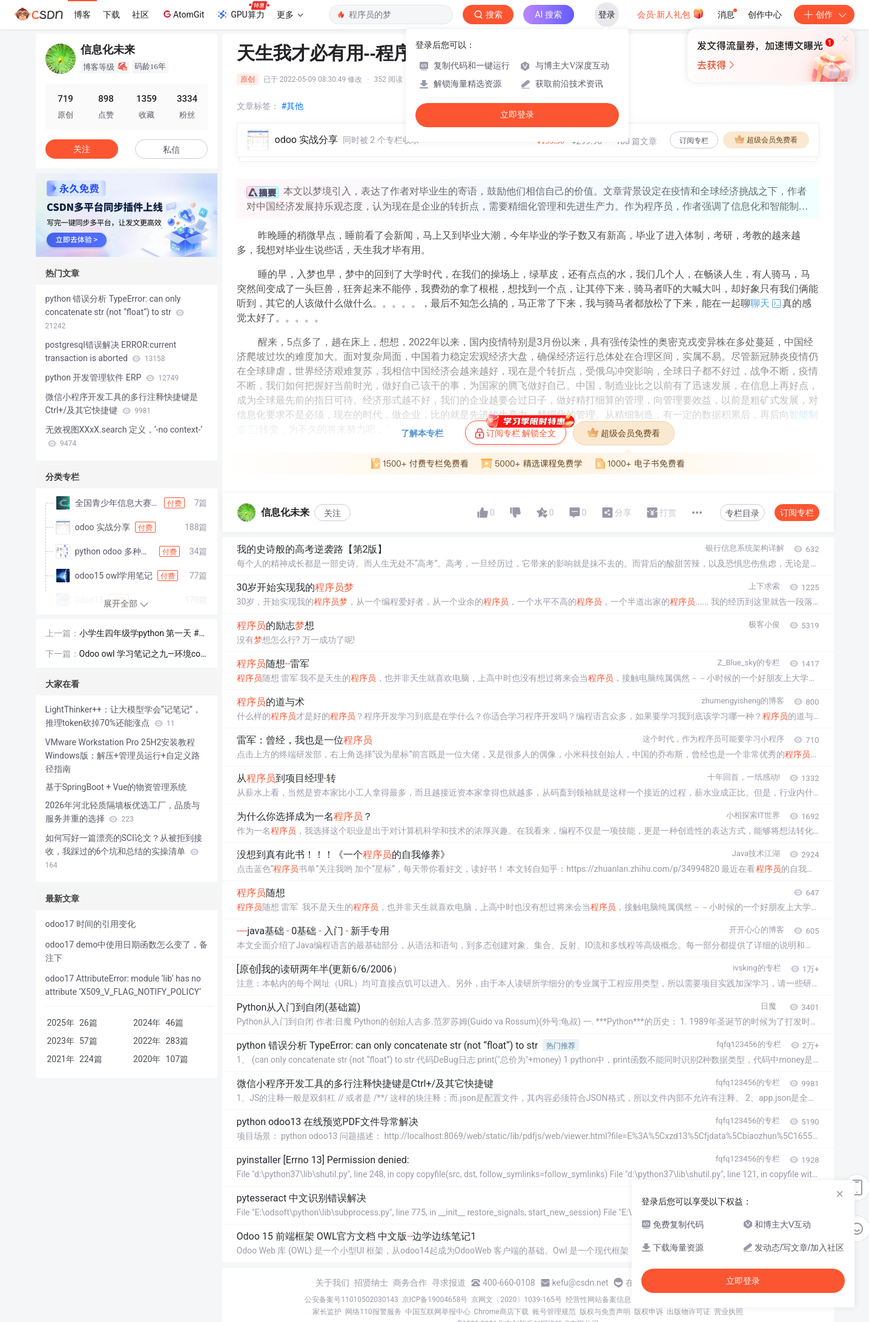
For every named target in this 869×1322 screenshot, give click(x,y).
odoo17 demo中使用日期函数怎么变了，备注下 (126, 951)
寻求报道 (449, 1282)
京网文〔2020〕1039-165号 (516, 1299)
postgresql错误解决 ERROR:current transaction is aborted (111, 351)
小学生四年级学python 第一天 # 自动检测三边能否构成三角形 (139, 634)
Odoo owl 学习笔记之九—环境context (142, 654)
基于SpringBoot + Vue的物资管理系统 (116, 787)
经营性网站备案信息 (598, 1299)
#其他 (293, 106)
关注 (332, 513)
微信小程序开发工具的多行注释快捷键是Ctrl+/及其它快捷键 (121, 403)
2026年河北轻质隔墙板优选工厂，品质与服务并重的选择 (122, 811)
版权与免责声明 (605, 1311)
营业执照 (728, 1311)
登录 (606, 14)
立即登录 (517, 114)
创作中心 (765, 14)
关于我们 (332, 1282)
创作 (824, 14)
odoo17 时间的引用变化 (90, 924)
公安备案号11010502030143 (351, 1299)
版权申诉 (648, 1311)
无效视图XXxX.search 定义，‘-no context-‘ (123, 436)
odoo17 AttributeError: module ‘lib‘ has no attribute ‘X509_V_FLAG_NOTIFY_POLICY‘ (123, 985)
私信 (171, 149)
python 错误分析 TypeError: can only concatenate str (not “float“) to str (115, 312)
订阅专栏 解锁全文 (520, 429)
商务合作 (410, 1282)
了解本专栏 (422, 433)
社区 (140, 14)
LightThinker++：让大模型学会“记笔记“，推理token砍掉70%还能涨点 (123, 716)
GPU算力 (242, 11)
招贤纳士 (371, 1282)
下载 (111, 14)
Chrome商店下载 (501, 1311)
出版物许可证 (688, 1311)
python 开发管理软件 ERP (112, 377)
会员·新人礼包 (670, 13)
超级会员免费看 (766, 139)
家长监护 (327, 1311)
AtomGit (182, 14)
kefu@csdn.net (580, 1282)
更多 (290, 14)
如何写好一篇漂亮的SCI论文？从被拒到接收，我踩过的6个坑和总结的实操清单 (123, 851)
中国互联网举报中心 (438, 1311)
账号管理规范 (554, 1311)
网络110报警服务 (373, 1311)
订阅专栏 (694, 140)
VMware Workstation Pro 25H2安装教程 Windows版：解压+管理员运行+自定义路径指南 (122, 755)
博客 (82, 14)
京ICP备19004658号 (435, 1299)
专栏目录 (742, 513)
